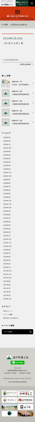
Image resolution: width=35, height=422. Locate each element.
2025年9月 (7, 151)
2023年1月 (7, 236)
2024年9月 (7, 180)
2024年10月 (7, 176)
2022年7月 (7, 253)
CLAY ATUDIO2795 (11, 60)
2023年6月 (7, 222)
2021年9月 (7, 281)
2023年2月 (7, 232)
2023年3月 (7, 229)
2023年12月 (7, 201)
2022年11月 (7, 243)
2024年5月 (7, 194)
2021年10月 (7, 278)
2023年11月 (7, 204)
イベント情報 (7, 314)
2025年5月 (7, 162)
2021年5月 (7, 292)
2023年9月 (7, 211)
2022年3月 (7, 260)
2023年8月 (7, 215)
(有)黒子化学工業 (13, 43)
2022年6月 (7, 257)
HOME (6, 24)
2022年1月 (7, 267)
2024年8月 (7, 183)
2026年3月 (7, 141)
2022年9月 (7, 250)
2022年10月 (7, 246)
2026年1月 (7, 144)
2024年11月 (7, 173)
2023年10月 (7, 208)
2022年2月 (7, 264)
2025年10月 (7, 148)
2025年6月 (7, 159)
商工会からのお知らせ (19, 24)
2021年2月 (7, 295)
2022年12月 (7, 239)
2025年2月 (7, 169)
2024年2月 (7, 197)
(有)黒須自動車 (25, 64)
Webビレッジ (7, 311)
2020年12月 (7, 299)
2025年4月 (7, 165)
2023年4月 (7, 225)
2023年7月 (7, 218)
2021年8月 (7, 285)
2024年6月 (7, 190)
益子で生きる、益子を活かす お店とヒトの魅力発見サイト (7, 1)
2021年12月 (7, 271)
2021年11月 (7, 274)
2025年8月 (7, 155)
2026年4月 (7, 137)
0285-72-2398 (11, 373)
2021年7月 (7, 288)
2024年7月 (7, 187)
